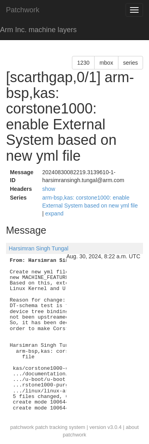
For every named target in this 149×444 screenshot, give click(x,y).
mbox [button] (106, 63)
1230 (83, 63)
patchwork (22, 427)
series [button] (130, 63)
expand (54, 213)
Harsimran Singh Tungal (38, 248)
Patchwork (22, 10)
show (48, 189)
